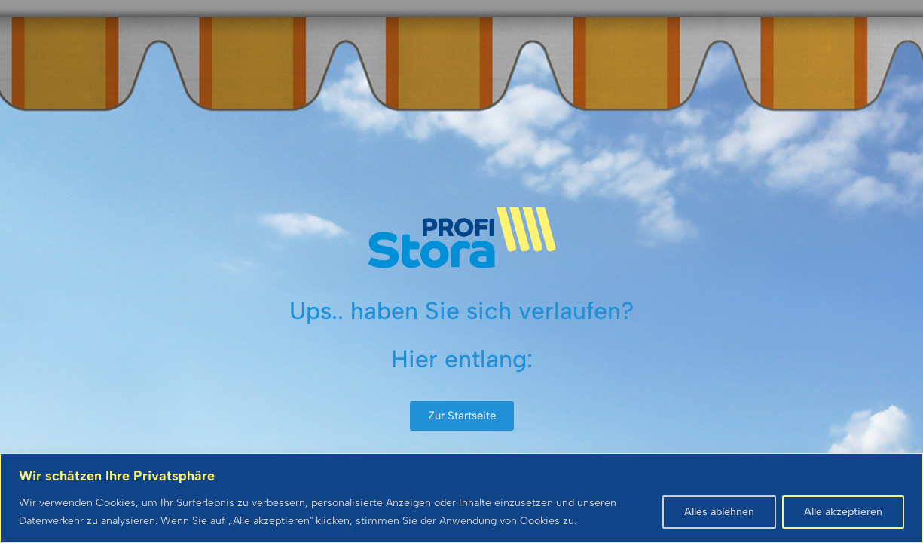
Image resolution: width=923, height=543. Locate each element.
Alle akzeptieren (843, 511)
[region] (461, 498)
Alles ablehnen (719, 511)
